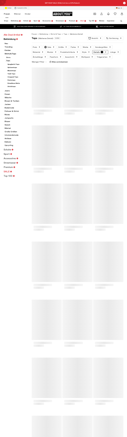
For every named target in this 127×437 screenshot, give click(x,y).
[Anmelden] (101, 13)
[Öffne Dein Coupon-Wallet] (94, 13)
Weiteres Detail (76, 29)
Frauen (7, 14)
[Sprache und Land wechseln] (119, 8)
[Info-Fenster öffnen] (124, 3)
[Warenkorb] (121, 13)
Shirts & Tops (56, 29)
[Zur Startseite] (62, 14)
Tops (65, 29)
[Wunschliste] (115, 13)
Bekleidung (44, 29)
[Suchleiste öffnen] (120, 21)
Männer (17, 14)
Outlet (8, 8)
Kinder (28, 14)
